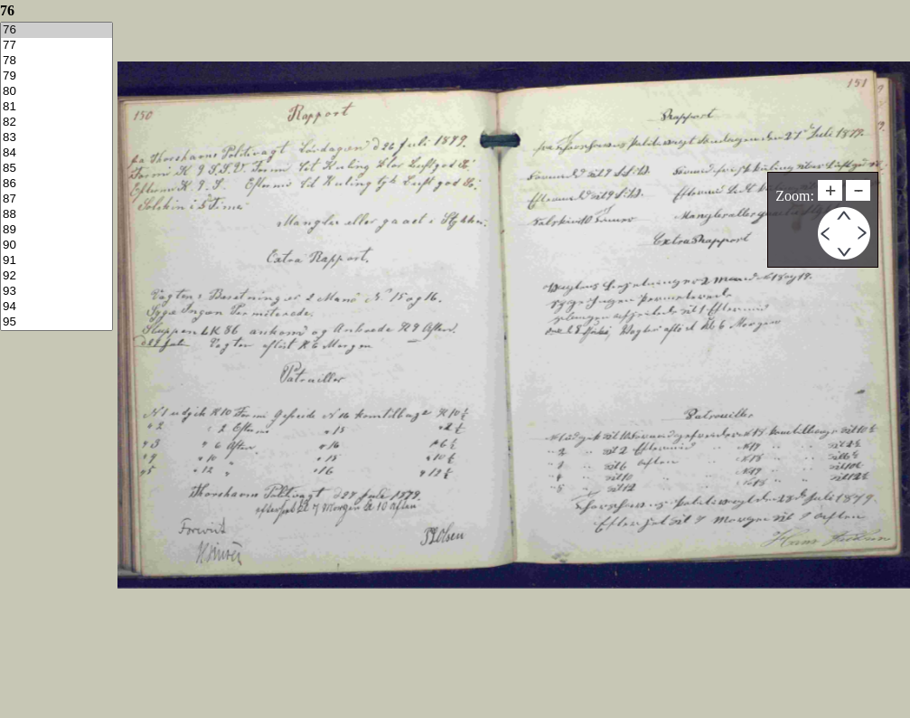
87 (56, 199)
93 (56, 291)
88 (56, 214)
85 (56, 168)
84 (56, 153)
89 (56, 230)
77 (56, 45)
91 (56, 261)
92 (56, 276)
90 (56, 245)
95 (56, 322)
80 (56, 91)
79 (56, 76)
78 (56, 61)
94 (56, 307)
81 (56, 107)
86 (56, 184)
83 (56, 138)
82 (56, 122)
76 (56, 30)
